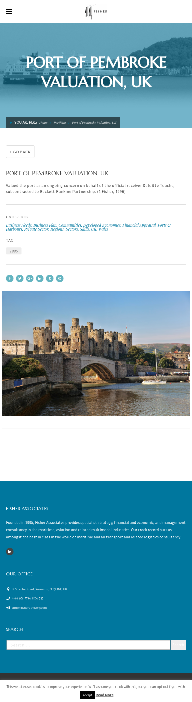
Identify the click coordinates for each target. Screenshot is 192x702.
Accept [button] (87, 695)
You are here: (25, 122)
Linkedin (9, 551)
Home (43, 122)
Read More (105, 694)
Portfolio (60, 122)
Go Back (20, 151)
